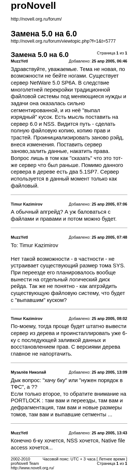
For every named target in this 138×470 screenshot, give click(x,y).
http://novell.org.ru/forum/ (36, 19)
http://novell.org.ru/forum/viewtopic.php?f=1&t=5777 (63, 41)
